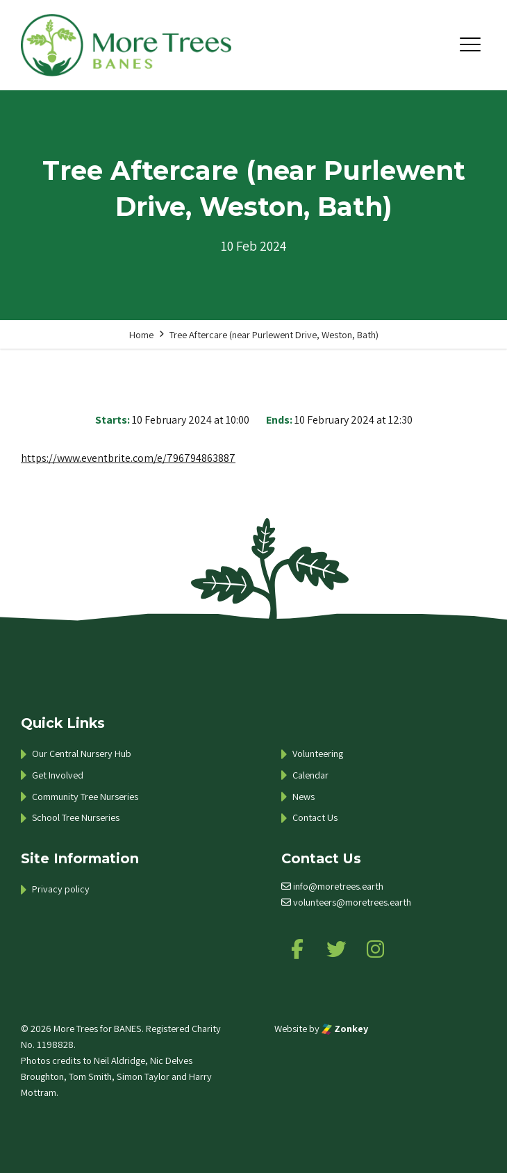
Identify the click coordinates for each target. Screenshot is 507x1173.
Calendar (310, 774)
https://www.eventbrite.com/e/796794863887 (128, 458)
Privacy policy (61, 888)
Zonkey (345, 1028)
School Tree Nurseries (75, 817)
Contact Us (315, 817)
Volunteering (317, 753)
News (303, 796)
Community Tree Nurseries (85, 796)
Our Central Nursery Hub (81, 753)
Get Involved (57, 774)
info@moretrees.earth (338, 885)
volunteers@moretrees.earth (352, 901)
